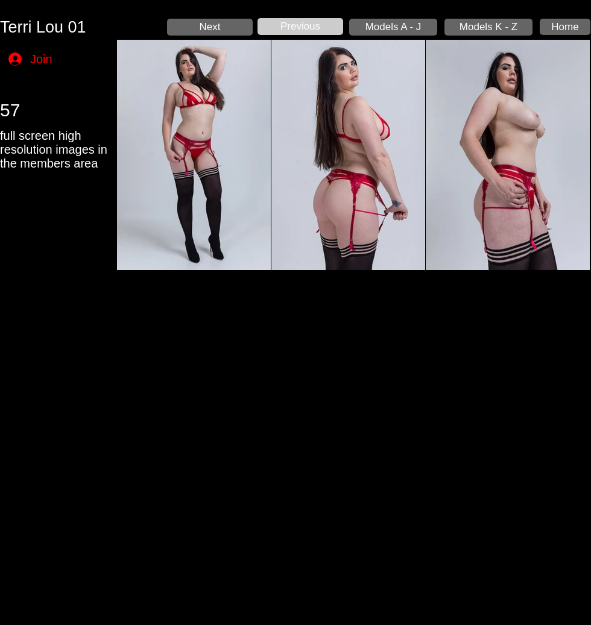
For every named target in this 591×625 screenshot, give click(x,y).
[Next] (210, 27)
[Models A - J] (393, 27)
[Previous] (300, 26)
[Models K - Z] (488, 27)
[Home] (565, 27)
